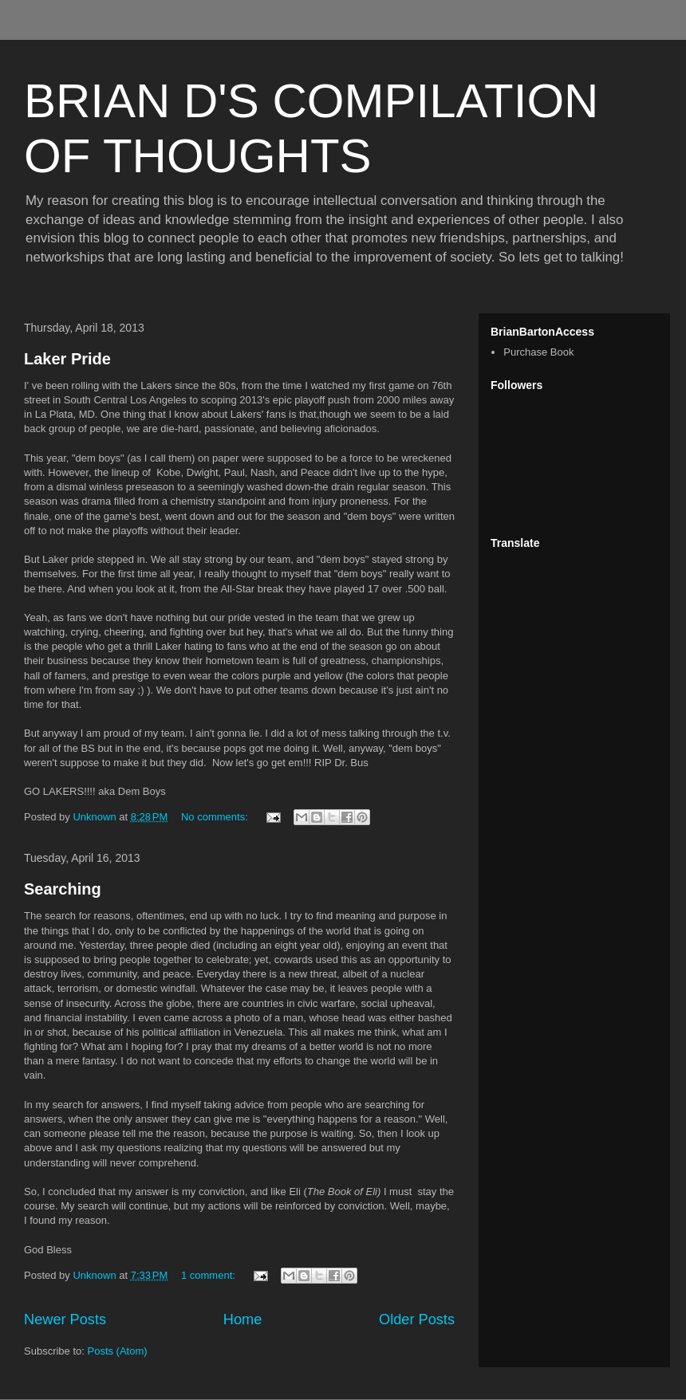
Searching (62, 889)
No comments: (215, 817)
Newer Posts (65, 1319)
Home (242, 1319)
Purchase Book (538, 352)
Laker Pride (67, 359)
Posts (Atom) (118, 1351)
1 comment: (210, 1275)
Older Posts (417, 1319)
